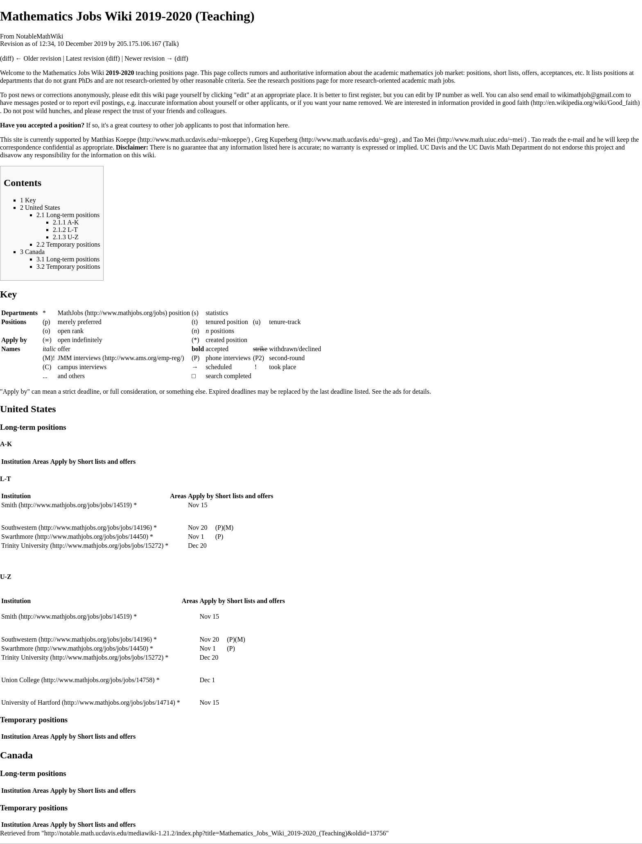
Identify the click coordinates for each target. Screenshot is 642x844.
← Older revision (38, 58)
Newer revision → (148, 58)
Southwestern (19, 527)
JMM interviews (79, 357)
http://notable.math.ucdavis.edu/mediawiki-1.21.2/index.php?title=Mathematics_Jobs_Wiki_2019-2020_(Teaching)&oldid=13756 (215, 833)
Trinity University (24, 545)
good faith (515, 102)
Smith (9, 504)
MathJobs (70, 312)
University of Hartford (30, 702)
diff (6, 58)
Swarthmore (17, 536)
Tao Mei (425, 139)
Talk (170, 43)
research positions (291, 80)
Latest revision (85, 58)
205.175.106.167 (139, 43)
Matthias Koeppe (113, 139)
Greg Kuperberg (276, 139)
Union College (20, 679)
